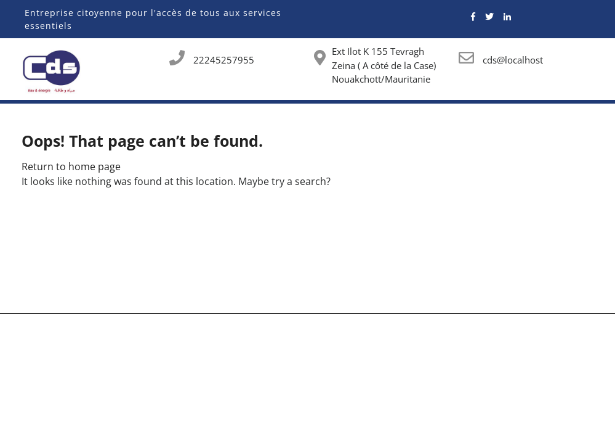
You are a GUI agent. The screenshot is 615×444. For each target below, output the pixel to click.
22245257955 (223, 60)
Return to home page (71, 166)
